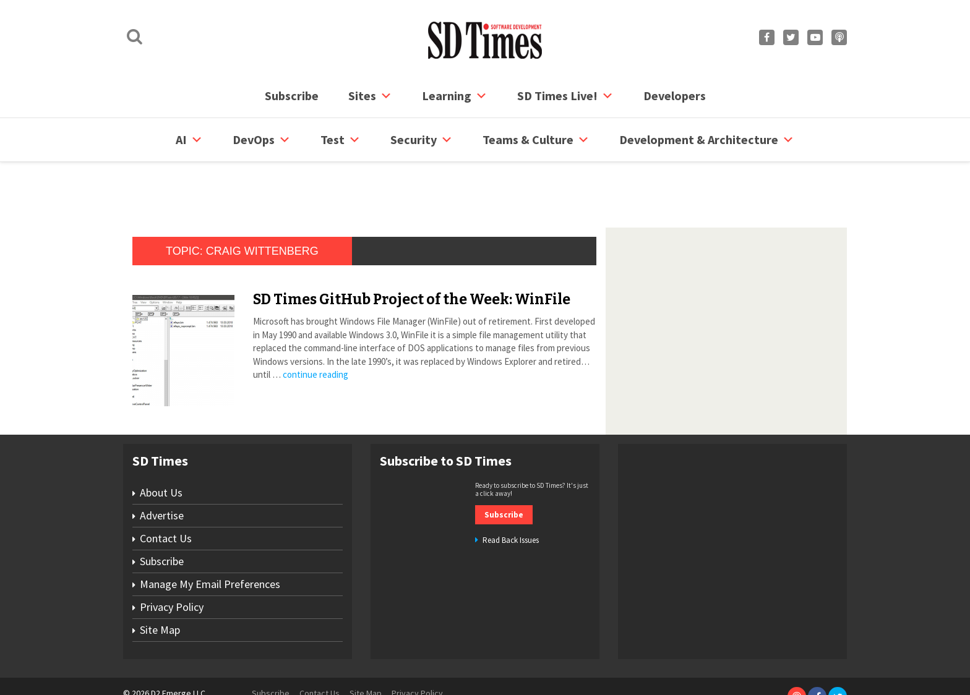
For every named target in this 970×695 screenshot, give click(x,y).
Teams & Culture (536, 139)
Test (340, 139)
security (421, 139)
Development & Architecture (706, 139)
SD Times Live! (565, 95)
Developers (674, 95)
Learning (454, 95)
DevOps (262, 139)
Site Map (160, 583)
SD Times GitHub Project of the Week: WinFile (411, 252)
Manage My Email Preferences (210, 537)
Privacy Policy (172, 560)
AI (189, 139)
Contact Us (166, 491)
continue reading (315, 327)
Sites (370, 95)
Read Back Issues (511, 493)
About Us (161, 445)
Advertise (162, 468)
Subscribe (292, 95)
